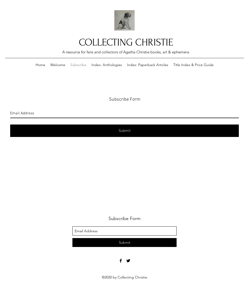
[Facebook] (120, 260)
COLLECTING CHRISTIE (126, 42)
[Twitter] (128, 260)
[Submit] (124, 131)
